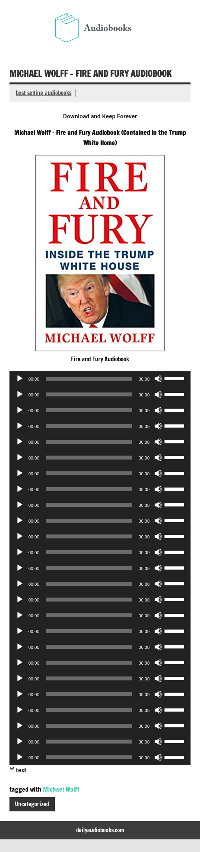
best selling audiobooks (43, 93)
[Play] (20, 379)
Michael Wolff (61, 789)
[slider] (89, 379)
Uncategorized (32, 804)
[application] (100, 379)
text (21, 770)
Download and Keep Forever (100, 116)
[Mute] (158, 379)
